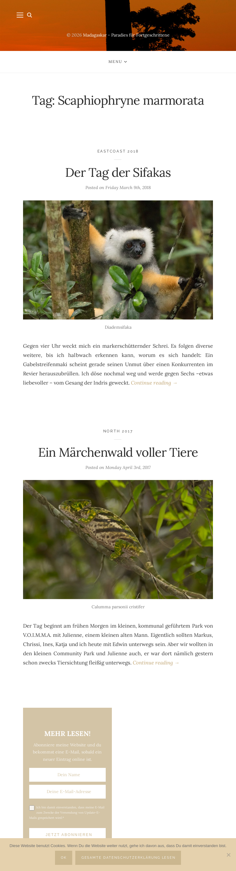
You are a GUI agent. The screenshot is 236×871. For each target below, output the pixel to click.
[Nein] (228, 855)
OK (64, 858)
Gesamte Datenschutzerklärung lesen (128, 858)
